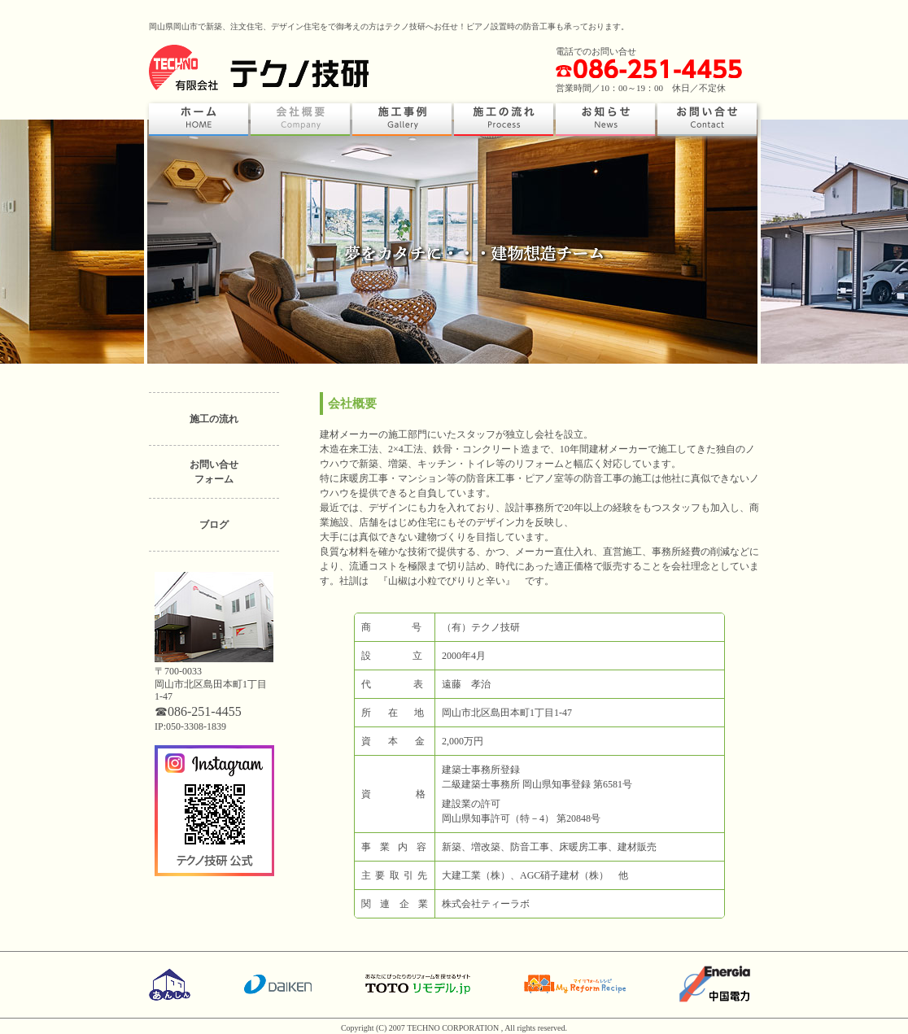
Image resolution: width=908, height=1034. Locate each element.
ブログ (214, 524)
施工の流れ (214, 419)
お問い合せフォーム (214, 472)
